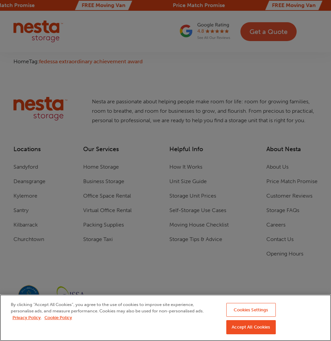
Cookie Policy (58, 317)
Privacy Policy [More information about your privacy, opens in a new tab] (26, 317)
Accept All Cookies (251, 327)
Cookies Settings (251, 309)
